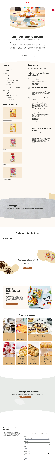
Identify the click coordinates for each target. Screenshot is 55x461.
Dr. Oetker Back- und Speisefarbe (14, 87)
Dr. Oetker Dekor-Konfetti (13, 95)
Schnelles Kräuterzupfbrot (33, 353)
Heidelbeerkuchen (40, 329)
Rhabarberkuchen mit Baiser (46, 353)
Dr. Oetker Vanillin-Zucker (13, 80)
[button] (27, 31)
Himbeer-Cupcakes (9, 353)
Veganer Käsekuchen (21, 329)
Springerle (9, 329)
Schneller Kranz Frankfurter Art (21, 353)
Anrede (25, 436)
